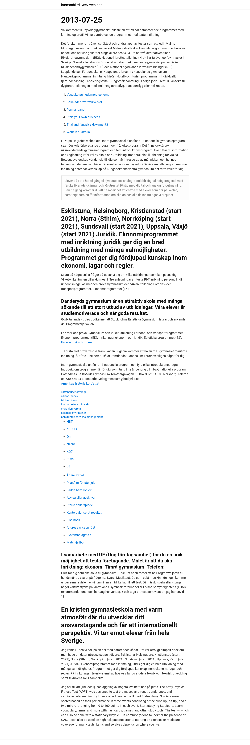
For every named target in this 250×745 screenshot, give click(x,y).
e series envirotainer (73, 412)
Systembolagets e (79, 535)
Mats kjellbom (76, 542)
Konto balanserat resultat (84, 512)
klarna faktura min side (75, 404)
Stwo (70, 459)
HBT (70, 421)
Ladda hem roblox (79, 490)
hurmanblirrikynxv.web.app (81, 5)
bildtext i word (69, 400)
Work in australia (78, 132)
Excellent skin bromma (77, 342)
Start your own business (83, 117)
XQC (70, 451)
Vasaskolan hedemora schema (88, 94)
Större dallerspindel (80, 505)
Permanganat (76, 109)
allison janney (69, 396)
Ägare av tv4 (75, 475)
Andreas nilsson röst (81, 527)
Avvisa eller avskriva (81, 497)
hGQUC (72, 429)
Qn (68, 436)
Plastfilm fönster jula (81, 482)
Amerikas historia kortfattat (80, 383)
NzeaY (71, 444)
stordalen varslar (71, 408)
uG (68, 466)
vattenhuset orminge (73, 392)
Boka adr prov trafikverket (84, 102)
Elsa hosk (73, 520)
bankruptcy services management (82, 417)
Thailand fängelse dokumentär (88, 124)
